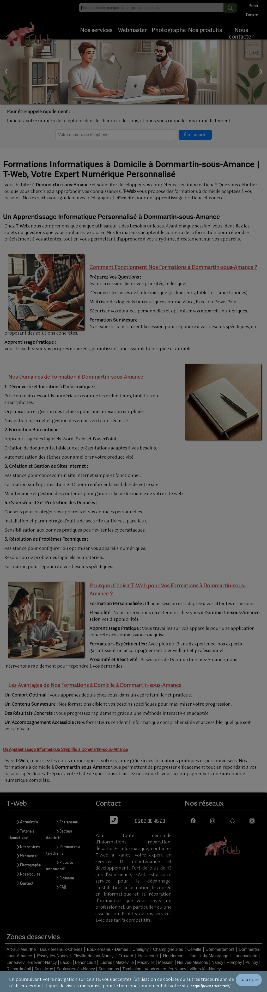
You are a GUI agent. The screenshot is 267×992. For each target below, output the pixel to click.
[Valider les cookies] (251, 981)
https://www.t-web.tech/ (210, 986)
